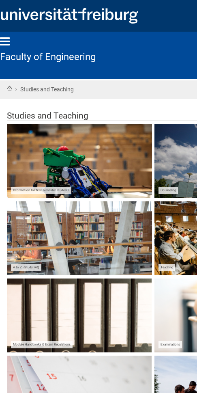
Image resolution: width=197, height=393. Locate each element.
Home (9, 88)
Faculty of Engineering (48, 57)
